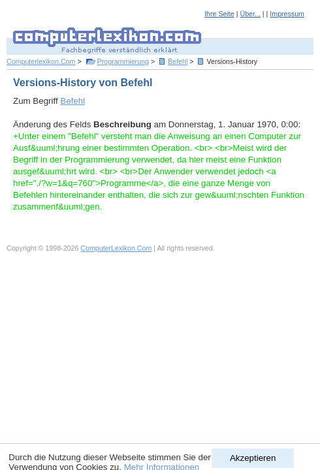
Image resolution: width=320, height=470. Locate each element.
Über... (250, 14)
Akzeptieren (253, 458)
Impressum (287, 14)
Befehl (177, 61)
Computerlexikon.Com (41, 61)
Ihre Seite (219, 14)
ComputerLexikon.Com (116, 248)
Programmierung (123, 61)
